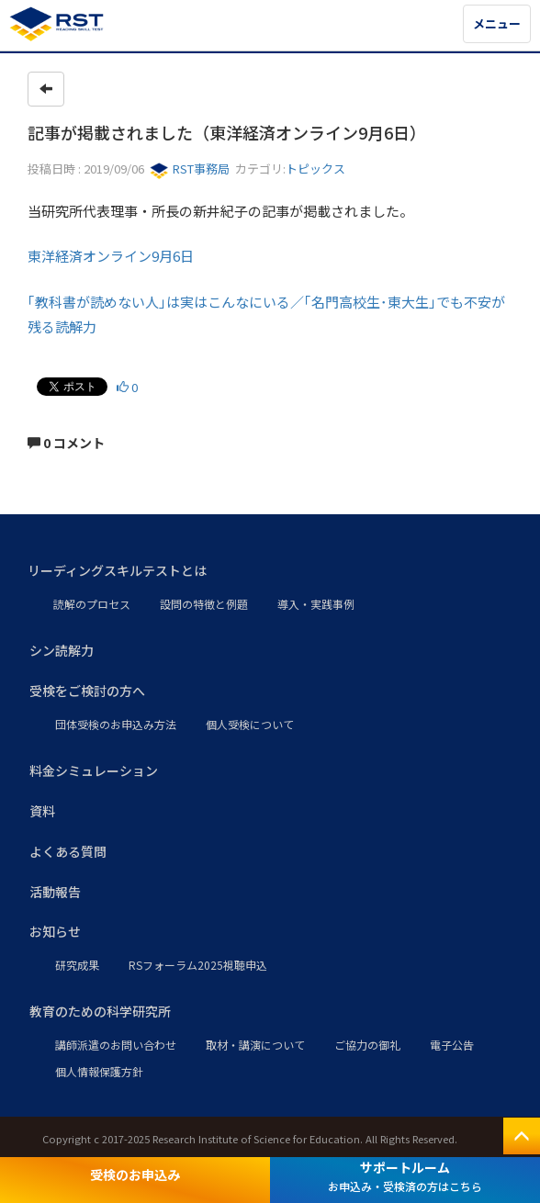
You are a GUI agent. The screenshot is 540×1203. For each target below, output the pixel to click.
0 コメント (66, 442)
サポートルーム (405, 1176)
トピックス (315, 168)
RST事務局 (190, 168)
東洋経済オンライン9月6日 (111, 255)
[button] (270, 571)
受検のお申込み (135, 1174)
